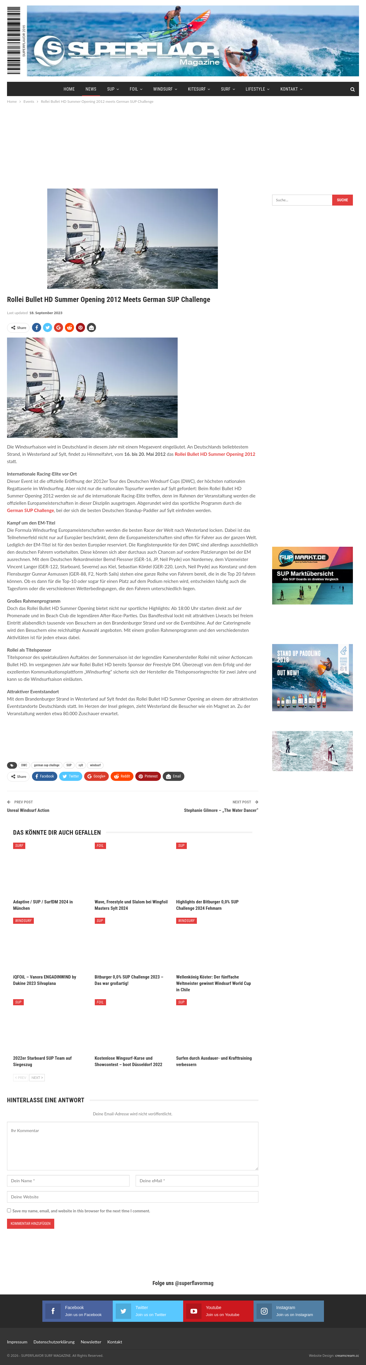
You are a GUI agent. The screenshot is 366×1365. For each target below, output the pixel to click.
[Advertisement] (183, 146)
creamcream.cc (347, 1355)
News (91, 89)
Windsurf (163, 89)
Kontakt (289, 89)
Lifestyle (255, 89)
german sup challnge (46, 765)
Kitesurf (197, 89)
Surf (225, 89)
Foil (134, 89)
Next (37, 1077)
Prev (20, 1077)
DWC (24, 765)
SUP (111, 89)
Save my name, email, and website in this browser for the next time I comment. (81, 1210)
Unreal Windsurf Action (28, 810)
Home (69, 89)
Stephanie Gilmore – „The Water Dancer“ (221, 810)
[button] (13, 1351)
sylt (81, 765)
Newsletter (91, 1341)
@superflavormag (194, 1283)
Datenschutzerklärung (54, 1341)
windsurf (95, 765)
